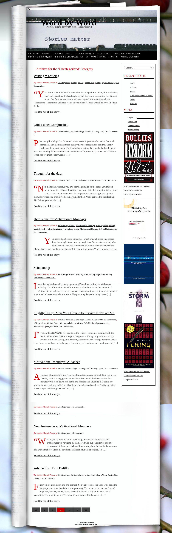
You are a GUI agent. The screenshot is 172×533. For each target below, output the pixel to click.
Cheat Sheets (104, 54)
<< (36, 510)
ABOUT (69, 54)
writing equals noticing (105, 82)
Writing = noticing (46, 76)
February (133, 104)
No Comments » (110, 180)
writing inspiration (97, 274)
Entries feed (132, 121)
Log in (130, 117)
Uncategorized (64, 82)
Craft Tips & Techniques (40, 57)
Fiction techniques (85, 54)
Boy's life (48, 229)
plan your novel (51, 326)
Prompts (113, 57)
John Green (89, 82)
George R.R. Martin (85, 323)
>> (86, 510)
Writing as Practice (95, 57)
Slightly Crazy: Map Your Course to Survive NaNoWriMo (74, 313)
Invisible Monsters (94, 180)
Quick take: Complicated (51, 125)
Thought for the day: (48, 173)
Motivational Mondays (85, 225)
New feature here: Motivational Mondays (62, 426)
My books (58, 54)
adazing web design (89, 524)
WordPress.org (133, 130)
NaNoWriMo (97, 320)
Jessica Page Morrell (82, 131)
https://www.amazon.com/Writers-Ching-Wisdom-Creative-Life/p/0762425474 (137, 376)
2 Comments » (49, 277)
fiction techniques (65, 131)
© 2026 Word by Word (86, 522)
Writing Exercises (130, 57)
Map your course (102, 323)
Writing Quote (53, 323)
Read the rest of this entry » (47, 111)
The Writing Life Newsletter (69, 57)
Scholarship (42, 268)
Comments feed (134, 126)
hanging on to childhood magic (66, 229)
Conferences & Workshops (127, 54)
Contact (46, 54)
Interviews (33, 54)
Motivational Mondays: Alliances (57, 362)
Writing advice (77, 82)
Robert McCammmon (108, 229)
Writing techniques (68, 323)
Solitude (133, 87)
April (132, 83)
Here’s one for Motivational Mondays (60, 219)
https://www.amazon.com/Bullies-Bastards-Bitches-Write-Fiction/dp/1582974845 (136, 190)
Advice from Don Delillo (51, 468)
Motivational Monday (89, 229)
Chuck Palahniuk (79, 180)
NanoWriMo (39, 326)
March (132, 91)
